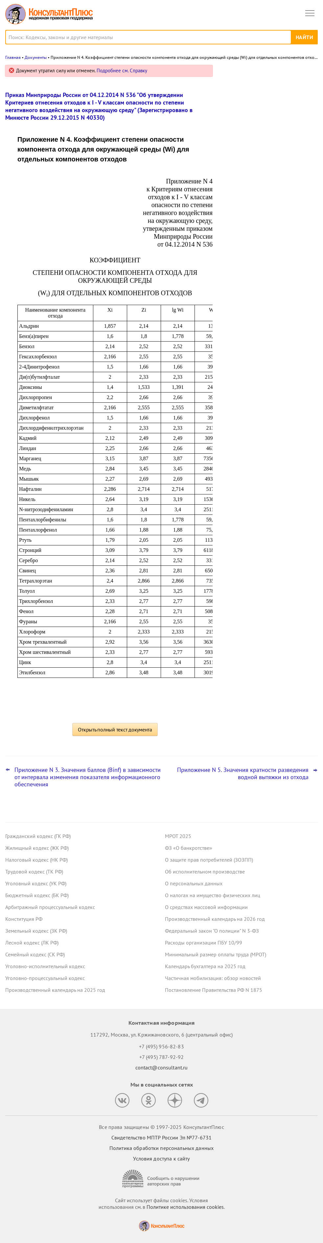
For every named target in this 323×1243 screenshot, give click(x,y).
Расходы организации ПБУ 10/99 (203, 942)
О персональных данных (193, 883)
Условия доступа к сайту (161, 1158)
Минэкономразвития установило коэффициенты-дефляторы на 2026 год (269, 158)
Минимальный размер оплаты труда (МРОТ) (215, 954)
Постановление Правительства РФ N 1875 (213, 990)
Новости (249, 73)
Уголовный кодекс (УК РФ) (35, 883)
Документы (36, 57)
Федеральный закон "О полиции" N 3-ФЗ (212, 930)
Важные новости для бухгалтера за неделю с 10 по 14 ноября (265, 128)
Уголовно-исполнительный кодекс (45, 966)
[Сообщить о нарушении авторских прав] (161, 1179)
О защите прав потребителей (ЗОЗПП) (209, 859)
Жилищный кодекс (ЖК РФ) (37, 848)
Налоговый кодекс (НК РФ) (36, 859)
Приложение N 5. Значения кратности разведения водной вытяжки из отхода (243, 773)
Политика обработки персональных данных (161, 1148)
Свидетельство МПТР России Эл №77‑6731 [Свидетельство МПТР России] (161, 1137)
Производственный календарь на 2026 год (215, 919)
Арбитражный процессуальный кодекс (50, 907)
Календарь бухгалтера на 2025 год (205, 966)
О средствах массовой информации (206, 907)
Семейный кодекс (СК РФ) (35, 954)
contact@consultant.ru (161, 1067)
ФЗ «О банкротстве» (188, 848)
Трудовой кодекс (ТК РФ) (34, 871)
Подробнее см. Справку (122, 70)
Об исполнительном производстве (205, 871)
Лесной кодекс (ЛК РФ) (31, 942)
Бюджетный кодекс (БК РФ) (37, 895)
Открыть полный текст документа (115, 729)
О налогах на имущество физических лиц (212, 895)
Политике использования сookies (185, 1207)
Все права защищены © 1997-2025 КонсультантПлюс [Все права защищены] (161, 1127)
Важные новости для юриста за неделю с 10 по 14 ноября (260, 99)
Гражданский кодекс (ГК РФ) (38, 836)
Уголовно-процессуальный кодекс (45, 978)
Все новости (239, 212)
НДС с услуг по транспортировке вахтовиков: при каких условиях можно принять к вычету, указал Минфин (269, 190)
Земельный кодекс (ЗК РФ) (36, 930)
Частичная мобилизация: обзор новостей (213, 978)
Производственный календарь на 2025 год (55, 990)
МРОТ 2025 (178, 836)
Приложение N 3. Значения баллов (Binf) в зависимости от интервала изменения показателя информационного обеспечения (87, 777)
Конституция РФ (23, 919)
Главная (13, 57)
